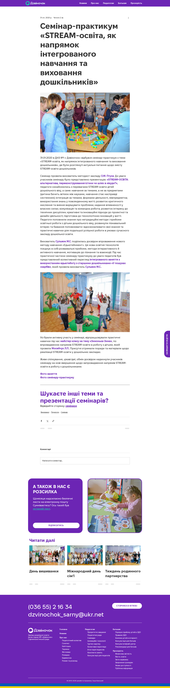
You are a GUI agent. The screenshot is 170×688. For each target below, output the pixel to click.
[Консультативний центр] (128, 643)
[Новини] (72, 633)
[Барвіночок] (73, 657)
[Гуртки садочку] (99, 643)
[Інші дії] (128, 17)
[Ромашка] (73, 655)
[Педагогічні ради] (99, 635)
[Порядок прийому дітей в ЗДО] (128, 632)
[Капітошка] (73, 646)
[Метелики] (73, 652)
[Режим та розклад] (73, 660)
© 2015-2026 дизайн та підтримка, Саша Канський (85, 680)
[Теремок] (73, 649)
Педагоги (55, 412)
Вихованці (45, 412)
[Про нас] (72, 637)
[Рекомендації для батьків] (128, 646)
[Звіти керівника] (128, 659)
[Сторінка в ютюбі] (127, 606)
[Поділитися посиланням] (53, 421)
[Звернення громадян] (128, 662)
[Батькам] (127, 629)
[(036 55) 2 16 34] (51, 607)
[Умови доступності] (128, 665)
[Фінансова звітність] (128, 653)
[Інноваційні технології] (99, 641)
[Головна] (72, 629)
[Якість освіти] (128, 656)
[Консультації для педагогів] (99, 655)
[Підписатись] (56, 525)
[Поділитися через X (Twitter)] (47, 421)
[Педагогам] (98, 629)
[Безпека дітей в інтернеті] (128, 638)
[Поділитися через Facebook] (41, 421)
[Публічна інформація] (128, 668)
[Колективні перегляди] (99, 646)
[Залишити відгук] (167, 344)
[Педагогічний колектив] (73, 640)
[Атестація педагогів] (99, 649)
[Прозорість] (127, 650)
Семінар (64, 412)
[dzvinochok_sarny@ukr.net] (68, 614)
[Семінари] (99, 638)
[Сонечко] (73, 643)
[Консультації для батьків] (128, 641)
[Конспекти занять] (99, 652)
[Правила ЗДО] (128, 635)
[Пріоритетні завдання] (99, 632)
